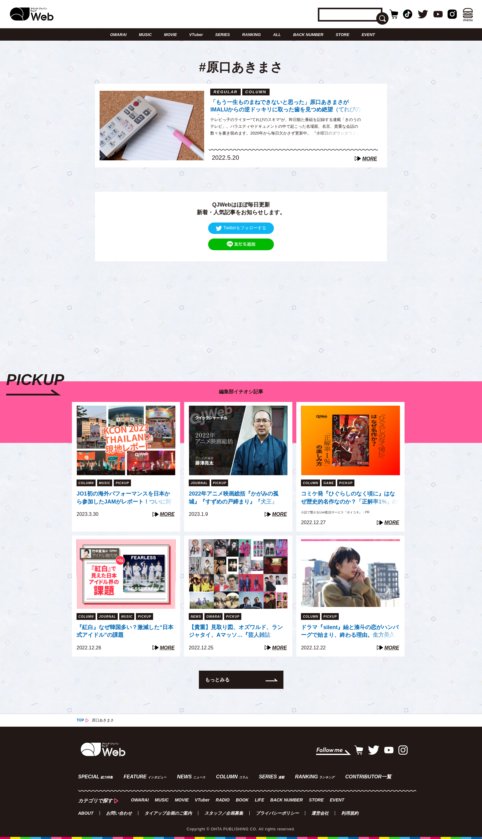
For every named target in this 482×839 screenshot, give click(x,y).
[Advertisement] (241, 304)
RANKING (251, 34)
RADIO (223, 799)
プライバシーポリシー (277, 813)
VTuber (196, 34)
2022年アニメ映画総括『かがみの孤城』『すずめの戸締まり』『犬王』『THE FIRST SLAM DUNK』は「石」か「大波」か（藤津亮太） (237, 498)
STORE (343, 34)
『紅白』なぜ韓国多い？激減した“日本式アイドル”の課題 (125, 631)
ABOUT (85, 813)
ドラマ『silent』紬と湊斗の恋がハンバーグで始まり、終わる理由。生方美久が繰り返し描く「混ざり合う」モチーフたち (349, 632)
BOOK (242, 799)
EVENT (368, 34)
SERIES (222, 34)
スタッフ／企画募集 (223, 813)
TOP (80, 720)
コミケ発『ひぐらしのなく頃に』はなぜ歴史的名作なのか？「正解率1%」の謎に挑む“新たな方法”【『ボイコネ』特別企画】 (349, 498)
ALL (277, 34)
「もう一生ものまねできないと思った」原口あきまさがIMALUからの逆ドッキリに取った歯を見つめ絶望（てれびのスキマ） (285, 107)
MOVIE (170, 34)
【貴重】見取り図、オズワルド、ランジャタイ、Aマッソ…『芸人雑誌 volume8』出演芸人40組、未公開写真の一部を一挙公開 (236, 632)
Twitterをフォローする (241, 228)
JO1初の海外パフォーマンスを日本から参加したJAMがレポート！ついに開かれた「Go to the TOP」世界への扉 (124, 498)
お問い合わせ (119, 813)
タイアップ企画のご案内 (168, 813)
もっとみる (217, 679)
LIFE (259, 799)
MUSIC (145, 34)
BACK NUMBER (308, 34)
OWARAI (118, 34)
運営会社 (320, 813)
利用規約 (349, 813)
